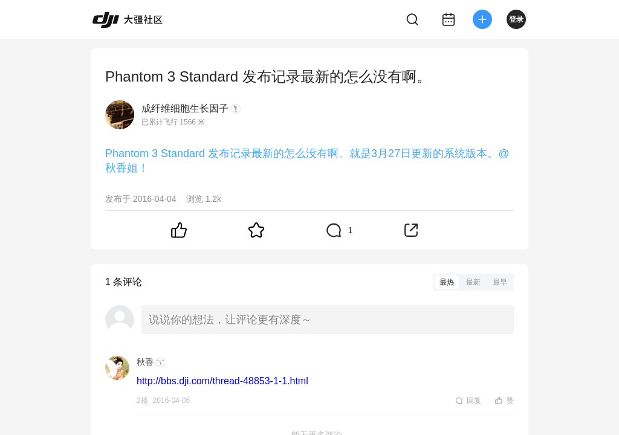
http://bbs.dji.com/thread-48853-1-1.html (222, 381)
